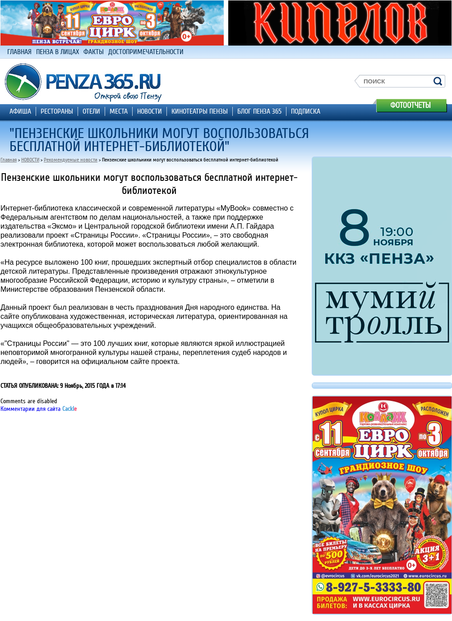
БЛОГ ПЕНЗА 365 (259, 111)
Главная (8, 159)
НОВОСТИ (149, 111)
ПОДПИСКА (305, 111)
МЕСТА (119, 111)
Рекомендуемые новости (70, 159)
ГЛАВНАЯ (19, 51)
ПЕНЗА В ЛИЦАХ (57, 51)
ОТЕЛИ (91, 111)
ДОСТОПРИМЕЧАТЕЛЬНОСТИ (146, 51)
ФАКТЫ (93, 51)
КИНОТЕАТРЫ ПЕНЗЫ (199, 111)
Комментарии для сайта (38, 409)
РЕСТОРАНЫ (57, 111)
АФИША (20, 111)
